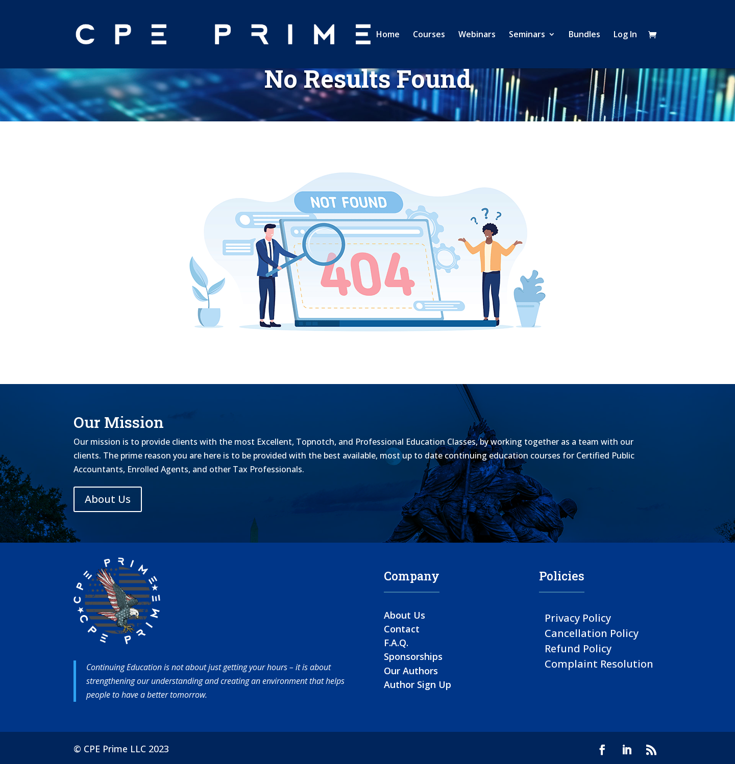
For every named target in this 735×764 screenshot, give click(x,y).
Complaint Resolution (599, 663)
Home (388, 35)
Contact (402, 629)
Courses (429, 35)
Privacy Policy (578, 617)
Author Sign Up (417, 684)
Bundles (584, 35)
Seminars (527, 35)
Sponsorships (413, 656)
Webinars (477, 35)
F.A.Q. (396, 642)
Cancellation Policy (592, 632)
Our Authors (411, 671)
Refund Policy (578, 648)
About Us (108, 499)
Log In (625, 35)
